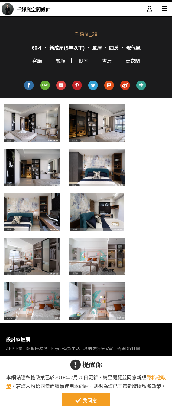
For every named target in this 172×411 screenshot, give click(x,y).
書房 (107, 60)
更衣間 (132, 60)
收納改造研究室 (98, 348)
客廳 (37, 60)
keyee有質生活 (65, 348)
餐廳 (60, 60)
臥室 (84, 60)
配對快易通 (36, 348)
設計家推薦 (18, 339)
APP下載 (14, 348)
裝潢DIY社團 (128, 348)
